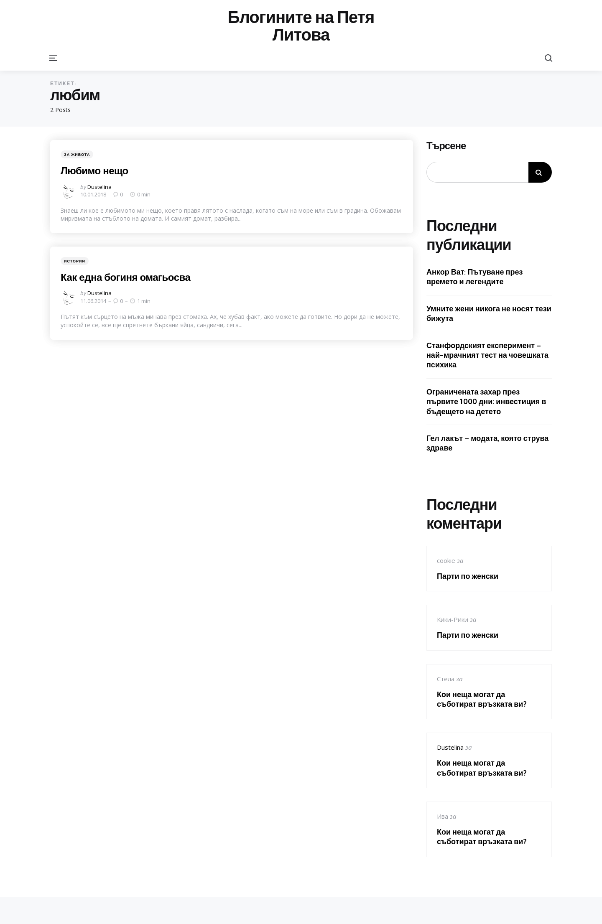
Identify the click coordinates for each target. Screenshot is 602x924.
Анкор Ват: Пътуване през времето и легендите (474, 276)
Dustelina (99, 187)
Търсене (446, 146)
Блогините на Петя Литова (301, 25)
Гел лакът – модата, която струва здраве (487, 443)
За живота (77, 154)
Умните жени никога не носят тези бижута (488, 313)
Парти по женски (467, 576)
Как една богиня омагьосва (125, 277)
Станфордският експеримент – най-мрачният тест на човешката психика (487, 355)
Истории (74, 261)
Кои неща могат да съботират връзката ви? (482, 699)
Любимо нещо (94, 170)
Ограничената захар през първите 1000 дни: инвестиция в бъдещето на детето (486, 401)
